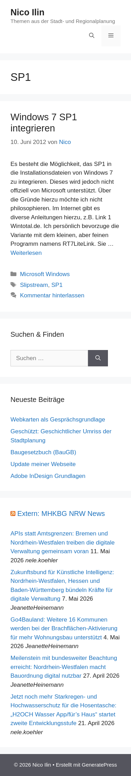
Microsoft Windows (45, 274)
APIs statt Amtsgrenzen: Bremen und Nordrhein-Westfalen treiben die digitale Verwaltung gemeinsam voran (62, 542)
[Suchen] (98, 358)
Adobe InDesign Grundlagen (48, 476)
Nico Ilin (27, 12)
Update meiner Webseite (43, 464)
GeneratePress (99, 765)
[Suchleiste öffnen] (91, 35)
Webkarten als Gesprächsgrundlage (57, 419)
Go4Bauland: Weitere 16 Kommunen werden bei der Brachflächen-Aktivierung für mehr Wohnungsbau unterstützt (63, 628)
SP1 (57, 285)
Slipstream (34, 285)
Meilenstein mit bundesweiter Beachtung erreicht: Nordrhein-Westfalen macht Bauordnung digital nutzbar (63, 667)
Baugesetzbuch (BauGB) (43, 452)
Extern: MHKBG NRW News (61, 513)
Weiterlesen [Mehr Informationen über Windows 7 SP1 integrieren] (26, 253)
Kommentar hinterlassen (52, 295)
